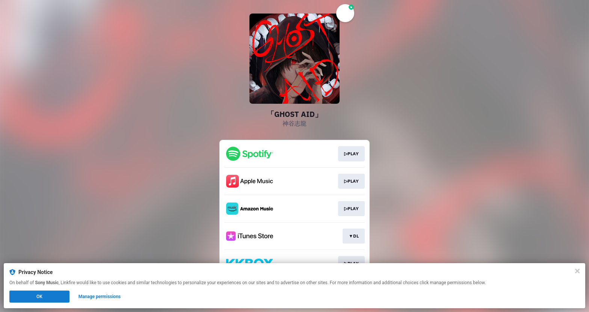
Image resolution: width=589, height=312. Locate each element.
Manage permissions (100, 296)
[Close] (577, 271)
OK (39, 296)
